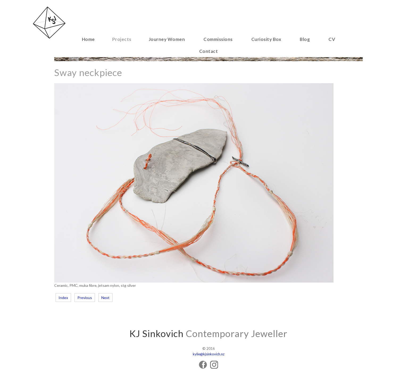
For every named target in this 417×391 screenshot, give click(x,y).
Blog (305, 39)
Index (63, 297)
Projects (121, 39)
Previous (84, 297)
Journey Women (167, 39)
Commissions (218, 39)
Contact (208, 51)
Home (88, 39)
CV (331, 39)
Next (105, 297)
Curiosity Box (266, 39)
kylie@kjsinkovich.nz (208, 354)
